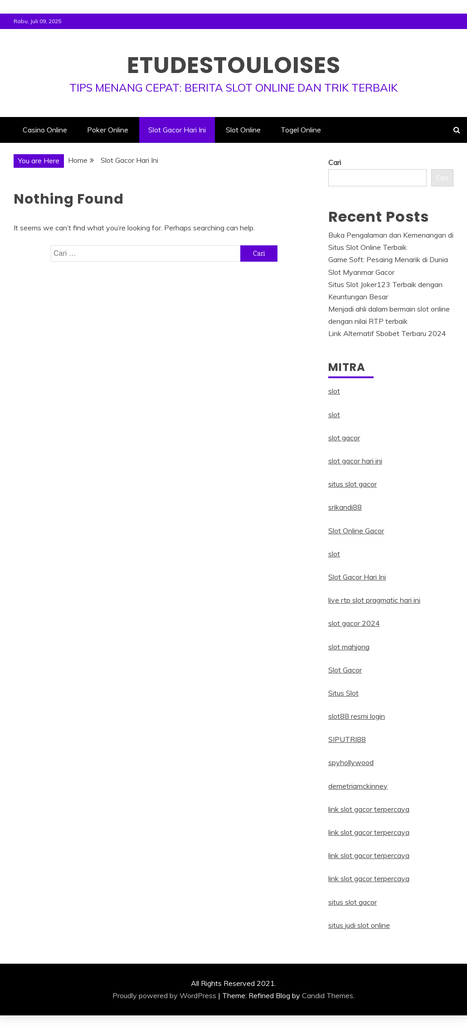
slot (334, 390)
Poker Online (107, 129)
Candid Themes (327, 995)
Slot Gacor (345, 669)
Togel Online (301, 129)
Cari (334, 162)
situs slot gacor (352, 483)
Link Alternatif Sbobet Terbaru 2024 (387, 333)
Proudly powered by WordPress (164, 995)
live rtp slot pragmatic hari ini (374, 600)
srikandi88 (345, 507)
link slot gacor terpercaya (368, 809)
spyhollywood (351, 762)
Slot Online (243, 129)
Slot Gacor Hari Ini (177, 129)
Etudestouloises (234, 65)
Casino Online (45, 129)
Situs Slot (343, 692)
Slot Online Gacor (356, 530)
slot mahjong (349, 646)
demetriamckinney (358, 785)
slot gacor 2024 (354, 623)
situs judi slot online (359, 925)
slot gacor (344, 437)
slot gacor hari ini (355, 460)
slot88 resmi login (356, 716)
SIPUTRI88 (347, 739)
